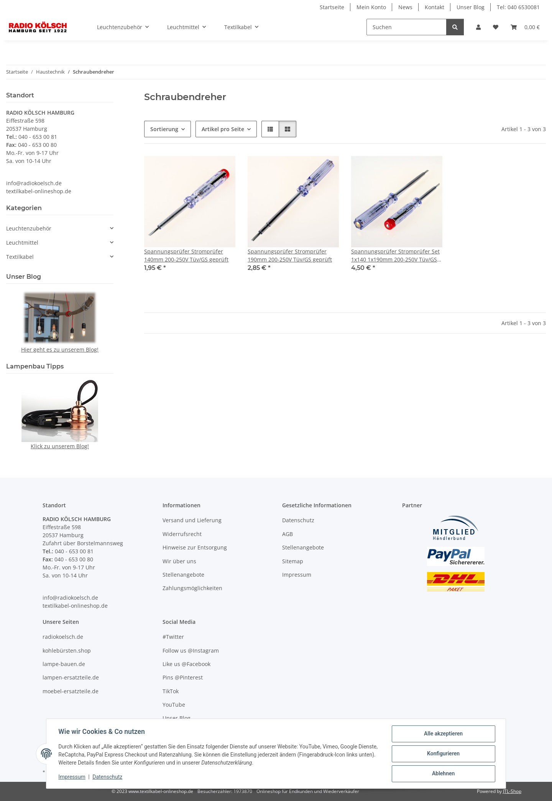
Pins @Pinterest (183, 677)
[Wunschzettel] (495, 27)
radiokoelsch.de (63, 636)
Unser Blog (471, 7)
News (405, 7)
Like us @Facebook (186, 664)
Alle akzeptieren (443, 734)
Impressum (72, 777)
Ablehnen (443, 774)
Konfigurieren (443, 754)
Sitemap (292, 561)
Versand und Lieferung (192, 520)
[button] (478, 27)
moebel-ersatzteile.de (71, 691)
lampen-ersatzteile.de (71, 677)
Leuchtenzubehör (28, 228)
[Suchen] (406, 27)
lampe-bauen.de (64, 664)
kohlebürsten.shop (67, 650)
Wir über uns (179, 561)
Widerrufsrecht (182, 534)
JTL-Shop (512, 791)
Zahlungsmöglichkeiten (192, 588)
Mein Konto (371, 7)
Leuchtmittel (22, 242)
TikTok (171, 691)
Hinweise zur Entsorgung (195, 547)
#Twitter (173, 636)
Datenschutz (108, 777)
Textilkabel (20, 256)
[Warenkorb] (525, 27)
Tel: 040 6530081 (518, 7)
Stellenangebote (183, 574)
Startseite (332, 7)
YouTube (174, 704)
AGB (287, 534)
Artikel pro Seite (223, 129)
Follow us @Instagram (191, 650)
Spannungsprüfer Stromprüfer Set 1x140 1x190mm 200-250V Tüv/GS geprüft (395, 255)
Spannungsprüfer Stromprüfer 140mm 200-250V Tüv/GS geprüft (186, 255)
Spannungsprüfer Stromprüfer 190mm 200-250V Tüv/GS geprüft (290, 255)
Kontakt (434, 7)
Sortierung (164, 129)
